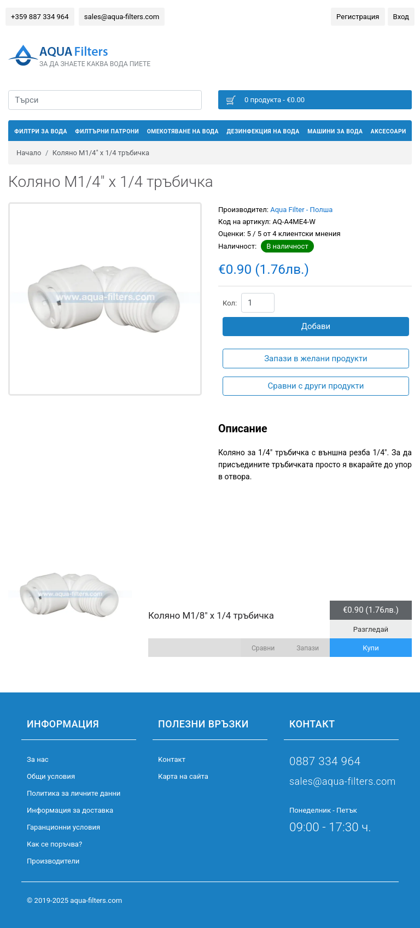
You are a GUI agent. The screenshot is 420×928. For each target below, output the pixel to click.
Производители (53, 861)
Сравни (263, 648)
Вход (401, 17)
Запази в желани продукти (316, 358)
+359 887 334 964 (40, 17)
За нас (38, 759)
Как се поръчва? (54, 844)
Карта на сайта (183, 776)
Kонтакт (171, 759)
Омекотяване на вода (183, 131)
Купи (371, 648)
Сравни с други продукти (316, 386)
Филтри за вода (40, 131)
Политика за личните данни (73, 793)
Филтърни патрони (107, 131)
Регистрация (357, 17)
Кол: (230, 303)
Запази (307, 648)
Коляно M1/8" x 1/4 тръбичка (211, 615)
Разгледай (370, 629)
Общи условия (51, 776)
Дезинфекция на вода (262, 131)
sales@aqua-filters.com (121, 17)
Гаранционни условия (63, 827)
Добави (316, 326)
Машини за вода (335, 131)
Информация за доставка (70, 810)
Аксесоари (388, 131)
